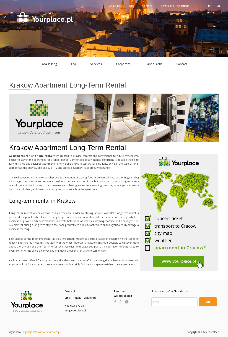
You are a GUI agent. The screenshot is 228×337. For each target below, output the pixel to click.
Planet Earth (153, 64)
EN (218, 5)
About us (119, 291)
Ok (208, 302)
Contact (182, 64)
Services (96, 64)
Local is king (49, 64)
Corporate (123, 64)
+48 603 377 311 (75, 305)
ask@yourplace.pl (75, 310)
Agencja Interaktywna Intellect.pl (41, 332)
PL (209, 5)
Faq (73, 64)
